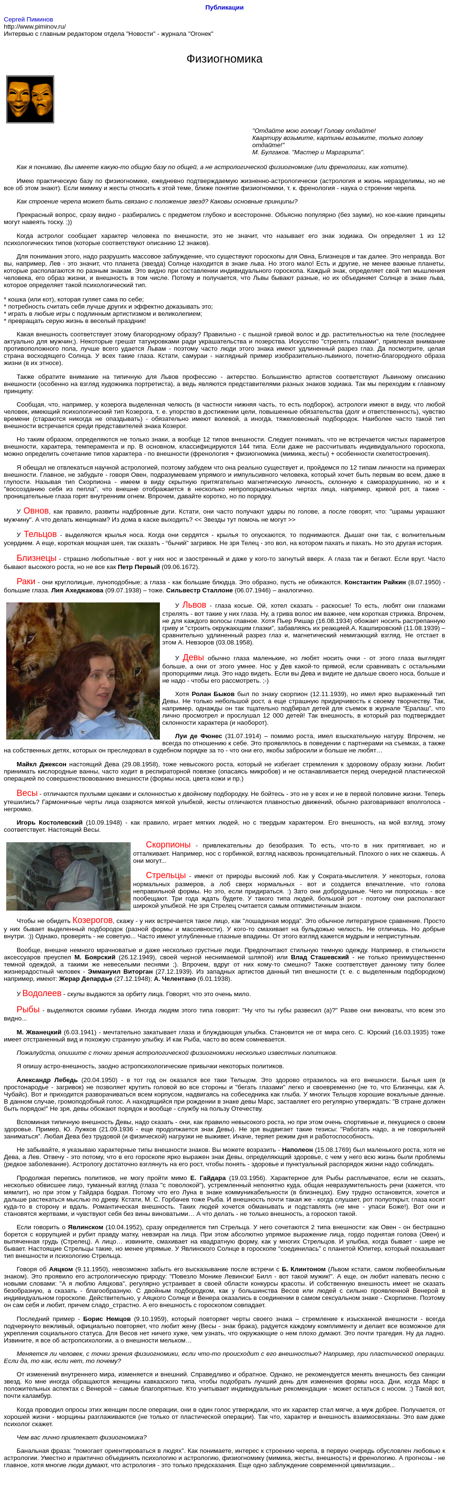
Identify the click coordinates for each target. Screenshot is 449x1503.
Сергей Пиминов (28, 19)
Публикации (224, 7)
